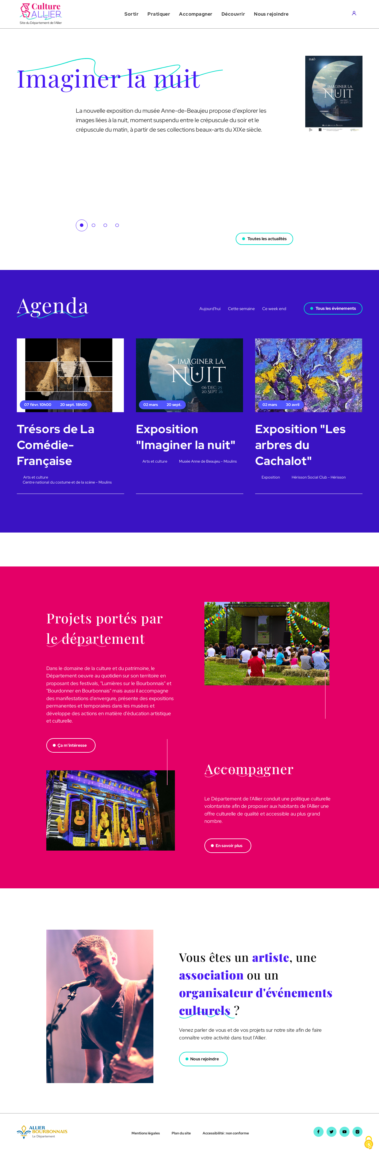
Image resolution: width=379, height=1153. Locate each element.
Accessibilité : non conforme (226, 1133)
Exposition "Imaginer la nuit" (186, 437)
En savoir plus (229, 845)
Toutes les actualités (267, 238)
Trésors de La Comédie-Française (56, 445)
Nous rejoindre (204, 1059)
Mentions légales (146, 1133)
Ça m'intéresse (72, 745)
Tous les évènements (336, 308)
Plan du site (181, 1133)
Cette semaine (241, 308)
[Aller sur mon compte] (356, 14)
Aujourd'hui (210, 308)
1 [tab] (82, 225)
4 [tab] (117, 225)
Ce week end (274, 308)
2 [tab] (93, 225)
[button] (131, 14)
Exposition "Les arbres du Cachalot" (300, 445)
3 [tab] (105, 225)
